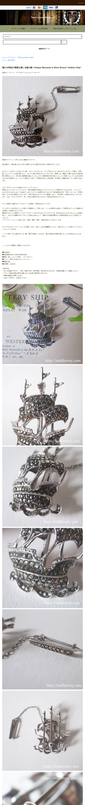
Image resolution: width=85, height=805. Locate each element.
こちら (4, 245)
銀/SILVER (11, 60)
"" (17, 28)
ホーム (4, 57)
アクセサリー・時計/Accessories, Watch (21, 57)
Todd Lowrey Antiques (42, 17)
